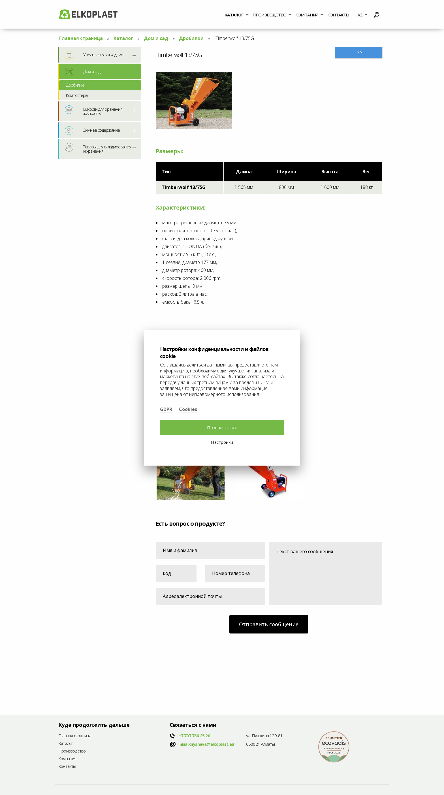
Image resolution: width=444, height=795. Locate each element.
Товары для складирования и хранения (98, 148)
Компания (307, 15)
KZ (360, 15)
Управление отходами (94, 55)
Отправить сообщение (268, 624)
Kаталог (234, 15)
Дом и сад (156, 38)
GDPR (166, 409)
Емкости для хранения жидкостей (93, 110)
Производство (269, 15)
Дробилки (191, 38)
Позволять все (222, 427)
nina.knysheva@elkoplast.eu (207, 744)
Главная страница (81, 38)
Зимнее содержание (92, 130)
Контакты (338, 15)
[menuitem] (237, 14)
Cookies (188, 409)
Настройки (222, 442)
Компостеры (77, 95)
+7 (194, 735)
